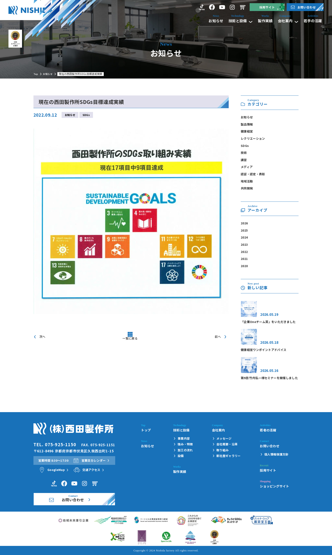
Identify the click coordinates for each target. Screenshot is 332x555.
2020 (244, 266)
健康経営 (247, 131)
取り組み (222, 450)
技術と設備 (231, 20)
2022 (244, 252)
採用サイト (267, 7)
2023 (244, 244)
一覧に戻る (130, 340)
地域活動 (247, 181)
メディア (247, 167)
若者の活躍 (268, 430)
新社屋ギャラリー (228, 456)
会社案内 (283, 20)
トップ (146, 430)
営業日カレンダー (94, 460)
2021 (244, 259)
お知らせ (205, 20)
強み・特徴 (185, 444)
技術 (244, 152)
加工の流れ (185, 450)
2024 (244, 237)
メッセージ (224, 438)
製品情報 (247, 124)
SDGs (86, 115)
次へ (42, 337)
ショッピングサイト (274, 486)
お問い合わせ (306, 7)
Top (36, 74)
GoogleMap (56, 470)
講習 (244, 160)
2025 (244, 230)
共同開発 (247, 188)
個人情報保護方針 (276, 454)
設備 (181, 456)
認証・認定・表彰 (253, 174)
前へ (218, 337)
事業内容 (184, 438)
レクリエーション (253, 138)
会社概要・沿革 (227, 444)
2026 (244, 223)
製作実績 (258, 20)
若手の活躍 (311, 20)
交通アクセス (91, 470)
